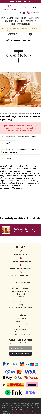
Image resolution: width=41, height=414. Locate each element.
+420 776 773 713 (20, 254)
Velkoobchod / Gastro (21, 332)
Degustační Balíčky (27, 18)
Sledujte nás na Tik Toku (20, 282)
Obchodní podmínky (21, 324)
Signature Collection (9, 152)
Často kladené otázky (21, 302)
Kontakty (21, 297)
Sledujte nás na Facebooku (20, 268)
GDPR (21, 326)
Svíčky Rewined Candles (26, 137)
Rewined (7, 158)
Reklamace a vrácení (21, 329)
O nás (16, 21)
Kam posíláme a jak (31, 21)
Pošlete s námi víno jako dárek (20, 24)
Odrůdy (17, 18)
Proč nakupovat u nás (21, 291)
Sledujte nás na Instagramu (20, 275)
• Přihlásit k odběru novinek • (20, 354)
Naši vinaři (21, 294)
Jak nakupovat (21, 319)
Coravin (37, 18)
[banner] (9, 7)
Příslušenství (9, 21)
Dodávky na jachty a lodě (21, 334)
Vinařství (10, 18)
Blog (22, 21)
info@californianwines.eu (20, 261)
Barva (3, 18)
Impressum (21, 310)
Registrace (21, 321)
